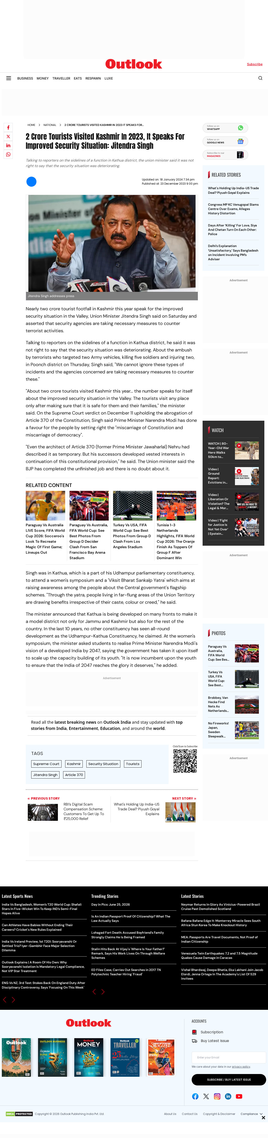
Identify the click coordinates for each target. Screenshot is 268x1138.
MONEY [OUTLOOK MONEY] (43, 78)
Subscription (212, 1032)
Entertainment (83, 728)
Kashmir (74, 763)
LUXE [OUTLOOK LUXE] (109, 78)
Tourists (132, 763)
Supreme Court (46, 763)
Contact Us (190, 1114)
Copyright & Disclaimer (219, 1114)
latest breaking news (75, 722)
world (159, 728)
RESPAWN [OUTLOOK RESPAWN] (93, 78)
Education (110, 728)
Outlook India (117, 722)
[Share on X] (8, 136)
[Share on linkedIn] (8, 145)
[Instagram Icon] (217, 1096)
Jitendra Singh (45, 774)
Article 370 (74, 774)
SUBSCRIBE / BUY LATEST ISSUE (229, 1079)
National (50, 125)
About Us (170, 1114)
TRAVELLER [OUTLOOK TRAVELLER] (61, 78)
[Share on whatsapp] (8, 154)
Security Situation (103, 763)
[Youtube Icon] (239, 1096)
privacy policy (241, 1066)
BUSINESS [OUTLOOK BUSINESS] (25, 78)
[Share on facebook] (8, 127)
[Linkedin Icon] (228, 1096)
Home (31, 125)
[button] (4, 999)
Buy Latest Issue (215, 1040)
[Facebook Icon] (195, 1096)
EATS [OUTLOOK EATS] (78, 78)
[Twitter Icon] (206, 1096)
